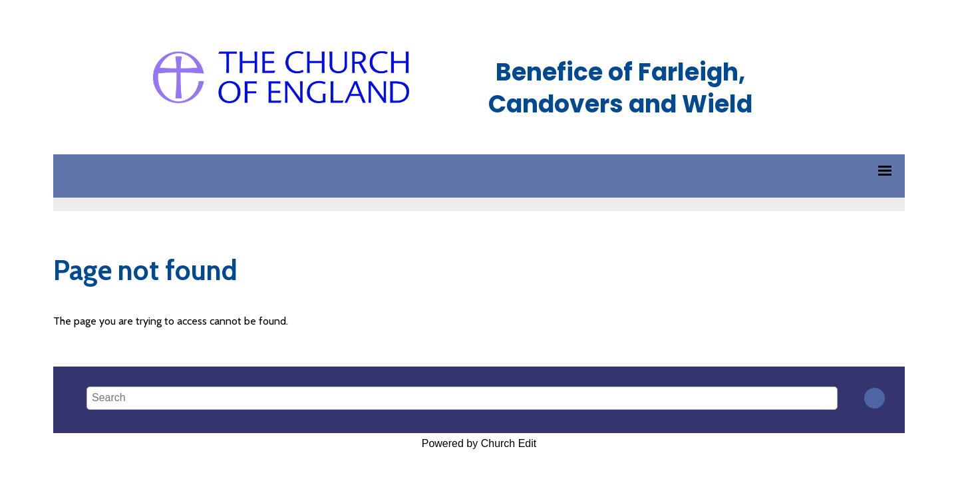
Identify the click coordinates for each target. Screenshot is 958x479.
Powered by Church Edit (479, 443)
